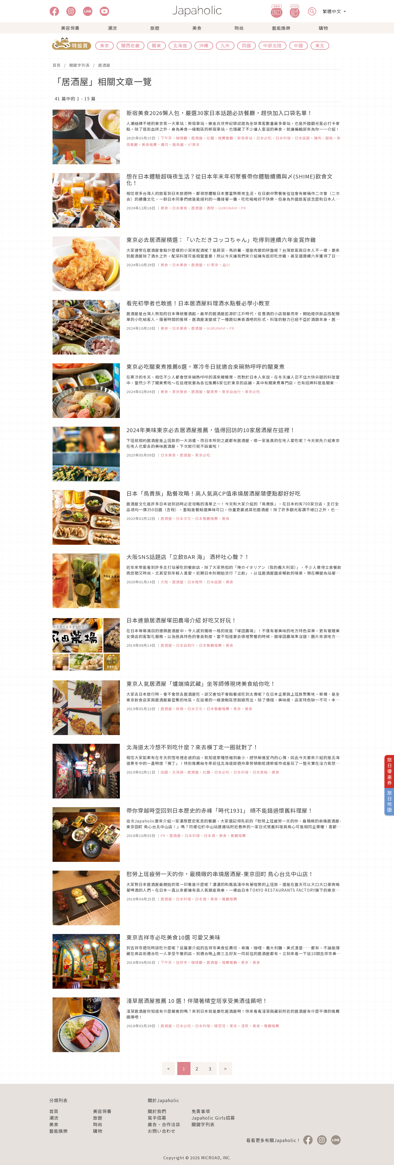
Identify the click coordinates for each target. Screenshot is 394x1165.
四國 (246, 45)
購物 (323, 28)
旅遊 (155, 28)
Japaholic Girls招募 (213, 1117)
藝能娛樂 (281, 28)
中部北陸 (272, 45)
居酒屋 (104, 65)
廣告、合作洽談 (164, 1124)
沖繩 (203, 45)
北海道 (180, 45)
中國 (298, 45)
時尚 (239, 28)
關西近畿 (130, 45)
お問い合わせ (162, 1131)
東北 (320, 45)
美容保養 (70, 28)
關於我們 (157, 1111)
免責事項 (201, 1111)
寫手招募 (157, 1117)
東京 (104, 45)
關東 (156, 45)
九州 (225, 45)
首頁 (57, 65)
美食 (197, 28)
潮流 (112, 28)
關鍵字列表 (79, 65)
